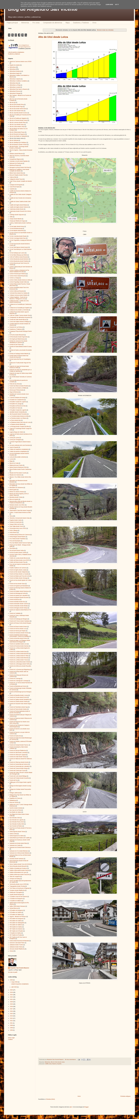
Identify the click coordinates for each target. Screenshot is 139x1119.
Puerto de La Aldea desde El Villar (19, 655)
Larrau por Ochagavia (16, 439)
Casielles (12, 189)
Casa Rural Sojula (15, 186)
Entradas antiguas (125, 1096)
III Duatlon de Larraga (15, 403)
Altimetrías (25, 23)
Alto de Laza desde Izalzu (17, 124)
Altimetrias (12, 67)
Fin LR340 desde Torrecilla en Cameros (21, 376)
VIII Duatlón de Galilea (16, 927)
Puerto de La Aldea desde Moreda (19, 657)
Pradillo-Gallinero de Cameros (18, 567)
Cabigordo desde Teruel (16, 179)
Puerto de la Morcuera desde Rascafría (20, 666)
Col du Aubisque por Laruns (17, 253)
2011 (11, 1023)
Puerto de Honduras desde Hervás (19, 632)
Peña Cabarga (14, 530)
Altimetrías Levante (15, 87)
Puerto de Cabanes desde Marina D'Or (20, 610)
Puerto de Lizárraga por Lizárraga (19, 680)
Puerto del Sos (14, 780)
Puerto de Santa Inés (15, 736)
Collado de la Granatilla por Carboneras (20, 304)
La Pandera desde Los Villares (18, 418)
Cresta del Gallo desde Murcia (18, 319)
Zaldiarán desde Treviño (16, 944)
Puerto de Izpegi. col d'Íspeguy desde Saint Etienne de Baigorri (20, 641)
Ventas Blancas (14, 908)
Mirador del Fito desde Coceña (18, 473)
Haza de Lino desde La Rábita (18, 388)
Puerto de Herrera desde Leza (18, 628)
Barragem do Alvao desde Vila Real (19, 167)
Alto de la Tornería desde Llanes (18, 120)
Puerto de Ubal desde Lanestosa (18, 752)
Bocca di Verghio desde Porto (18, 175)
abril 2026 (14, 987)
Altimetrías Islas (14, 83)
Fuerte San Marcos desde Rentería (19, 386)
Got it (117, 4)
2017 (11, 1009)
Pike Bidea (13, 548)
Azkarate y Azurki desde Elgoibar (19, 161)
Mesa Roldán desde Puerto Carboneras (20, 469)
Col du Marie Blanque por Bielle (18, 255)
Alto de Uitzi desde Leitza (53, 37)
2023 (11, 994)
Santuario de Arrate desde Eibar (18, 843)
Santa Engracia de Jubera (17, 835)
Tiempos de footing (15, 878)
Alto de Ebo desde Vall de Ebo (18, 108)
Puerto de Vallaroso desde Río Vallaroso (21, 758)
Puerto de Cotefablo (15, 613)
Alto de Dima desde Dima (17, 104)
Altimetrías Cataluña (15, 79)
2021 (11, 999)
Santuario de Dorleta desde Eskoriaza (20, 847)
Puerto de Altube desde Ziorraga (18, 578)
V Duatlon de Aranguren (16, 898)
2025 (11, 990)
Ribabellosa (13, 800)
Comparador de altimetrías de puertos (20, 317)
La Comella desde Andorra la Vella (19, 416)
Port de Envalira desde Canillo (18, 552)
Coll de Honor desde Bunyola (18, 276)
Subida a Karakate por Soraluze (18, 868)
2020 (11, 1001)
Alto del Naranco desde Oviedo (18, 144)
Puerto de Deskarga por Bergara (18, 619)
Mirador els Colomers (15, 475)
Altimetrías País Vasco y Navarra (18, 89)
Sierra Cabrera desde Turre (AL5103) (20, 864)
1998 (11, 1027)
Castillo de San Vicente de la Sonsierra (20, 198)
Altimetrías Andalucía (15, 71)
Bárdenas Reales (14, 165)
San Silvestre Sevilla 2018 (17, 824)
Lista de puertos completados (16, 52)
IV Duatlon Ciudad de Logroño (18, 410)
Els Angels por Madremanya (17, 339)
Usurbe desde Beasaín (16, 894)
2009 (11, 1025)
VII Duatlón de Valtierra (16, 924)
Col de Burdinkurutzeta (16, 228)
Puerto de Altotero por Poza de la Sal (20, 576)
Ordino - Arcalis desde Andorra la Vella (20, 512)
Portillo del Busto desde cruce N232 (19, 560)
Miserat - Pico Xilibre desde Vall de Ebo (20, 477)
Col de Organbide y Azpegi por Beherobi (21, 240)
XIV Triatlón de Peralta (16, 935)
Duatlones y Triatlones (81, 23)
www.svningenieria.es (23, 45)
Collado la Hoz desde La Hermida (19, 310)
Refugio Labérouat (15, 792)
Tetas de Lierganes (15, 876)
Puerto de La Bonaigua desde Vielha (20, 664)
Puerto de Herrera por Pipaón (18, 630)
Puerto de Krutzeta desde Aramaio (19, 646)
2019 (11, 1004)
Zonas (11, 951)
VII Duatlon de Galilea (16, 920)
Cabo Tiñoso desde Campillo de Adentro (21, 181)
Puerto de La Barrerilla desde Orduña (20, 662)
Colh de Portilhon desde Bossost (18, 257)
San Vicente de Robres (16, 826)
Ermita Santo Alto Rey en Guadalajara (20, 359)
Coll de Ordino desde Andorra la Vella (20, 280)
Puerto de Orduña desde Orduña (19, 701)
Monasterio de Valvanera (16, 487)
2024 (11, 992)
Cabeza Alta (13, 177)
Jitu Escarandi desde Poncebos (18, 414)
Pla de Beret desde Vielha (17, 550)
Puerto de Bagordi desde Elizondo (19, 597)
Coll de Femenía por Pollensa (18, 273)
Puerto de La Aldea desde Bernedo (19, 653)
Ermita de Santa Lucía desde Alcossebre (21, 350)
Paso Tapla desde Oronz (16, 526)
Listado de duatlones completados (19, 449)
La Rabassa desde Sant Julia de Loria (20, 422)
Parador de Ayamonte (16, 522)
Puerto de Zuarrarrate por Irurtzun (19, 764)
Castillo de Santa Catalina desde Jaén (20, 201)
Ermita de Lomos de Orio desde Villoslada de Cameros (18, 341)
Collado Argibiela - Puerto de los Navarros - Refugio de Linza (18, 298)
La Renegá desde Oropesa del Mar (19, 426)
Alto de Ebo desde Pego (16, 106)
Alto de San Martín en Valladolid (18, 136)
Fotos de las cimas (15, 384)
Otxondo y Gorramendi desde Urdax (20, 518)
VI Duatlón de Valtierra (16, 914)
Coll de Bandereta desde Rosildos (19, 261)
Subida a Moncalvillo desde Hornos (19, 870)
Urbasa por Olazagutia (16, 892)
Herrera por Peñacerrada (16, 390)
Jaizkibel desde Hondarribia (17, 412)
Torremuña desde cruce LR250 (18, 884)
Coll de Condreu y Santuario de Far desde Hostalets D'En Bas (19, 271)
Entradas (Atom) (50, 1099)
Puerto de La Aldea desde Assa (18, 651)
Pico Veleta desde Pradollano (18, 538)
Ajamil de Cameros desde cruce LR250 (20, 61)
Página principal (12, 23)
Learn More (109, 4)
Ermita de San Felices (16, 344)
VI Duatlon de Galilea (15, 912)
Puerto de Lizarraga (15, 678)
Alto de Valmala (14, 140)
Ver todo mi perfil (12, 972)
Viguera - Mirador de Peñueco (18, 916)
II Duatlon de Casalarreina (17, 399)
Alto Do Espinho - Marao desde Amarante (21, 150)
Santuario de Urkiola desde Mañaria (19, 853)
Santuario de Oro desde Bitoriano (19, 851)
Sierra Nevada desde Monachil (18, 866)
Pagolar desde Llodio (15, 520)
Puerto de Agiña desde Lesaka (18, 570)
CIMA (11, 216)
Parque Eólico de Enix (16, 524)
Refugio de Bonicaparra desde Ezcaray (20, 785)
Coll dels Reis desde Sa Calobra (18, 293)
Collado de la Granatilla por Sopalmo (20, 307)
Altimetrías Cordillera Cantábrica (18, 81)
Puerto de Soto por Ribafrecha (18, 750)
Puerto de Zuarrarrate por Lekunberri (20, 766)
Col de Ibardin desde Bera (17, 230)
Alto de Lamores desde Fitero (18, 122)
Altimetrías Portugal (15, 93)
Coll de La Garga (14, 278)
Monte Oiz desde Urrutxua (17, 491)
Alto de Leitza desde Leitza (17, 126)
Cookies (10, 1039)
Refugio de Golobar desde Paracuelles (20, 789)
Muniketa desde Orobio (16, 497)
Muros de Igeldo (14, 499)
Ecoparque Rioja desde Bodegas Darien (21, 331)
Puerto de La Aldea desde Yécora (19, 660)
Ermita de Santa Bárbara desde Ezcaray (21, 346)
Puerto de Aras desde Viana (17, 583)
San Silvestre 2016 (15, 817)
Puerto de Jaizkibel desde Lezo (18, 644)
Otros (94, 23)
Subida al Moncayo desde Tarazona (19, 874)
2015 (11, 1013)
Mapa (68, 23)
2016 (11, 1011)
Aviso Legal (11, 1037)
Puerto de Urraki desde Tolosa (18, 756)
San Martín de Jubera (15, 812)
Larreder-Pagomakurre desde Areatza (20, 441)
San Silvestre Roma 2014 (17, 822)
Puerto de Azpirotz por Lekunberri (19, 595)
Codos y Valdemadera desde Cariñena (20, 223)
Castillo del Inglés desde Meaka (18, 205)
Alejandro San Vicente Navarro (19, 968)
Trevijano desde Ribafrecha (17, 890)
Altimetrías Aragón (15, 73)
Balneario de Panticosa (16, 163)
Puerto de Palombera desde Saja (19, 707)
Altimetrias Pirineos (15, 91)
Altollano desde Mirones (16, 153)
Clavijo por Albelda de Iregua (17, 221)
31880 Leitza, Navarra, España (53, 1063)
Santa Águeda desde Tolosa (17, 831)
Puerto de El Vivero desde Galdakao (20, 621)
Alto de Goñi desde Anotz (17, 110)
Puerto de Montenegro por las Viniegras (20, 692)
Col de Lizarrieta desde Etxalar (18, 236)
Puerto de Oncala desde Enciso (18, 697)
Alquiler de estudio (15, 65)
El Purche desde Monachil (17, 335)
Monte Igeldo (13, 489)
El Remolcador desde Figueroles (19, 337)
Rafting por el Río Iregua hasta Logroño (20, 782)
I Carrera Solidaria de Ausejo (17, 397)
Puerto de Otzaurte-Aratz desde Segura (20, 703)
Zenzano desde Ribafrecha (17, 949)
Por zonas (36, 23)
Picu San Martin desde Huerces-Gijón (20, 543)
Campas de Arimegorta (16, 184)
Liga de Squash (14, 447)
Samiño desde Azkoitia (16, 808)
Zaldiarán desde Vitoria (16, 947)
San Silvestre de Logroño (16, 820)
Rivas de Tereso (14, 802)
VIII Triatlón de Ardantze (16, 929)
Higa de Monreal (14, 392)
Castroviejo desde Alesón (17, 209)
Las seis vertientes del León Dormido (20, 445)
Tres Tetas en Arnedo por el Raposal (19, 888)
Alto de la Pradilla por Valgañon (18, 118)
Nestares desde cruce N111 (17, 505)
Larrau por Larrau (14, 437)
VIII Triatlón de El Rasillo (16, 931)
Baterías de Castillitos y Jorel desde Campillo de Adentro (19, 170)
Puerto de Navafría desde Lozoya (19, 695)
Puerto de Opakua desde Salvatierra (20, 699)
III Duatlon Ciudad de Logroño (18, 401)
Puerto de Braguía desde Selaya (18, 608)
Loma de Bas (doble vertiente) (18, 457)
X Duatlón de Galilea (15, 933)
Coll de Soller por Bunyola (17, 291)
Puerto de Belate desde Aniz (17, 601)
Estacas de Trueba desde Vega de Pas (20, 362)
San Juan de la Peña (15, 810)
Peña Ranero (13, 532)
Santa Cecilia (13, 833)
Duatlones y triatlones (14, 54)
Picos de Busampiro (15, 541)
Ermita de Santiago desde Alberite (19, 353)
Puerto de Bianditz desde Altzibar (19, 605)
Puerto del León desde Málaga (18, 776)
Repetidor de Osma (15, 798)
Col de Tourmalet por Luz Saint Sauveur (21, 249)
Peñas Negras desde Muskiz (17, 536)
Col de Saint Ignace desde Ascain (19, 247)
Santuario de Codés (15, 845)
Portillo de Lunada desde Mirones (19, 558)
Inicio (79, 1096)
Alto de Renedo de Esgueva (17, 134)
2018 (11, 1006)
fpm (71, 1107)
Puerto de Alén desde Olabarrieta (19, 572)
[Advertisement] (84, 1080)
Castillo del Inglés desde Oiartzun (19, 207)
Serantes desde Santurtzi (16, 858)
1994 (11, 1030)
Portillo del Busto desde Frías (18, 562)
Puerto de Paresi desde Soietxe (18, 709)
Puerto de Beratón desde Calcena (19, 603)
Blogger (86, 1107)
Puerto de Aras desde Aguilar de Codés (20, 580)
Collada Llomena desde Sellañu (18, 295)
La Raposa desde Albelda (17, 424)
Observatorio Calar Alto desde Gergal (20, 510)
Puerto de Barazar (15, 599)
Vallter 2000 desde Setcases (17, 906)
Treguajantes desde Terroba (17, 886)
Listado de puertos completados (18, 451)
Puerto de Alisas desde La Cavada (19, 574)
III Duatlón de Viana (15, 408)
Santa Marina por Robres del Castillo (20, 837)
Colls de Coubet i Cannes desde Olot (20, 315)
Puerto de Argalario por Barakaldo (19, 585)
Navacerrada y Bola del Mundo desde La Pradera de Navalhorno (21, 502)
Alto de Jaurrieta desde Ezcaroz (18, 112)
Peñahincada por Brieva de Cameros (20, 534)
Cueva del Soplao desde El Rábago (19, 321)
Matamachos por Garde (16, 465)
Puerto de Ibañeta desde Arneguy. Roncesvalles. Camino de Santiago (19, 635)
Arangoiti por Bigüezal (16, 159)
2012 (11, 1020)
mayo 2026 (14, 982)
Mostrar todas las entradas (105, 30)
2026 (11, 980)
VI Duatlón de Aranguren (16, 910)
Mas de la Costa (14, 463)
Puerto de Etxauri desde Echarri (18, 626)
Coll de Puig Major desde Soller (18, 282)
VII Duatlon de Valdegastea (17, 922)
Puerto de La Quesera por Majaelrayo (20, 669)
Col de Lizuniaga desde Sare (18, 238)
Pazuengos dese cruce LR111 (18, 528)
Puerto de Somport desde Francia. (19, 745)
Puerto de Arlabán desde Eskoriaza (19, 591)
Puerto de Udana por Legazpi (18, 754)
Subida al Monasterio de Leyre (18, 872)
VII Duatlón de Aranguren (16, 918)
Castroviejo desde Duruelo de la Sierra (20, 211)
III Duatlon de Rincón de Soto (18, 406)
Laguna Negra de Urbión (16, 432)
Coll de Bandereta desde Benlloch (19, 259)
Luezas (12, 459)
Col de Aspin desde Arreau (17, 226)
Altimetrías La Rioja (15, 85)
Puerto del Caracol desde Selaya (19, 768)
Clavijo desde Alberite (15, 219)
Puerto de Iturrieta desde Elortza (18, 638)
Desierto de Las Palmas (16, 327)
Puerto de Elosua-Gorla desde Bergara (20, 623)
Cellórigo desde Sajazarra (17, 214)
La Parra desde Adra (15, 420)
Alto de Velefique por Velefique (18, 142)
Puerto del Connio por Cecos (17, 770)
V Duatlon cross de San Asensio (18, 896)
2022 (11, 997)
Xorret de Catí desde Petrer (17, 942)
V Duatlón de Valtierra (16, 900)
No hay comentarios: (70, 1059)
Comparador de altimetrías (52, 23)
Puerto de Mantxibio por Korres (18, 686)
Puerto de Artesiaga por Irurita (18, 593)
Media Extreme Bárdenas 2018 (18, 467)
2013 (11, 1018)
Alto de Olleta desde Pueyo (17, 132)
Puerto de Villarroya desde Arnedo (19, 762)
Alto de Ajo (12, 102)
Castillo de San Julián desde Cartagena (20, 194)
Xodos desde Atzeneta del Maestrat (19, 940)
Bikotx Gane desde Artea (16, 173)
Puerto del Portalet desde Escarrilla (19, 778)
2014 (11, 1016)
